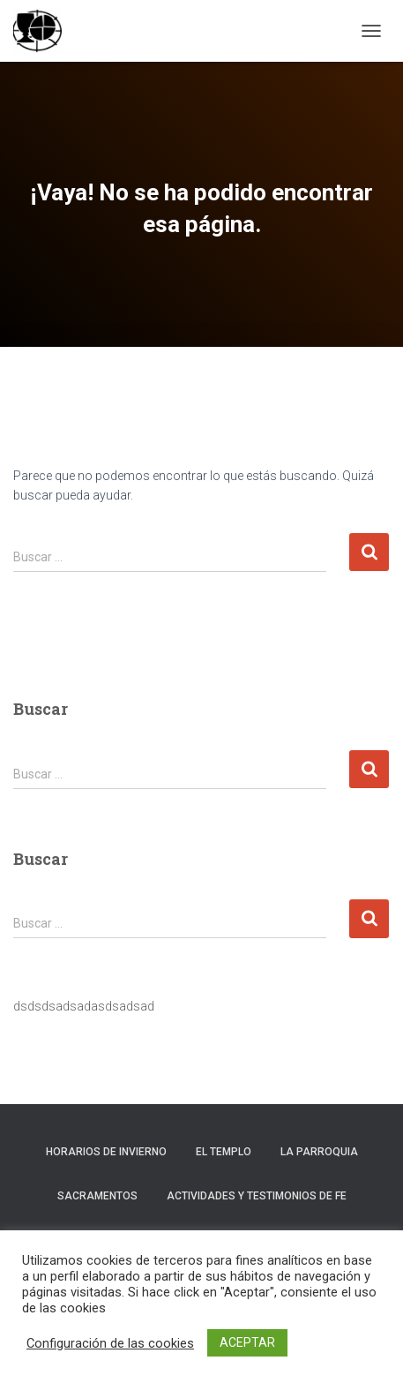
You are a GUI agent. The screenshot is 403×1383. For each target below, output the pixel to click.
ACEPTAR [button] (247, 1342)
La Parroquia (319, 1152)
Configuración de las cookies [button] (110, 1343)
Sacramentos (97, 1196)
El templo (223, 1152)
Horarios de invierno (106, 1152)
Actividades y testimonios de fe (257, 1196)
